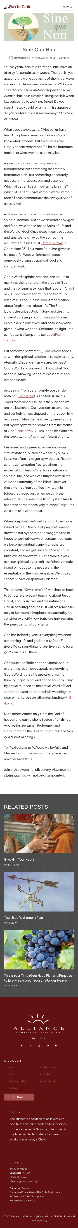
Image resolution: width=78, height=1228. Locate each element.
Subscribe (50, 1067)
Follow (12, 1088)
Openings (49, 1081)
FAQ (11, 1074)
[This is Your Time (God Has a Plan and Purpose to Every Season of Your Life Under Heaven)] (39, 949)
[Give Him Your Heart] (39, 833)
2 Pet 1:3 (56, 641)
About (12, 1067)
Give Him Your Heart (19, 859)
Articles (64, 58)
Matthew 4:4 (27, 431)
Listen (47, 1074)
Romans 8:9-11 (52, 243)
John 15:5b (26, 396)
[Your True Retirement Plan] (39, 891)
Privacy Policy (17, 1081)
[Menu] (67, 7)
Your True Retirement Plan (23, 917)
